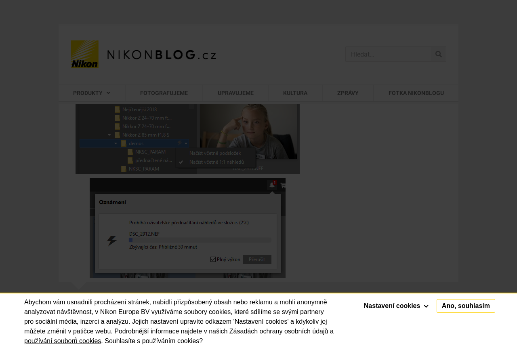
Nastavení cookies (396, 305)
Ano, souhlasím (466, 305)
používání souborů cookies (62, 340)
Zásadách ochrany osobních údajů (278, 331)
